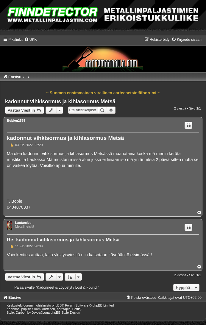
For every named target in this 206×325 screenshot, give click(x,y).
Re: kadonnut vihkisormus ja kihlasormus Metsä (63, 239)
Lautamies (23, 222)
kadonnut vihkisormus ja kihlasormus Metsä (60, 101)
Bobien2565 (16, 120)
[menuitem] (30, 40)
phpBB (57, 305)
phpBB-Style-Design (65, 312)
